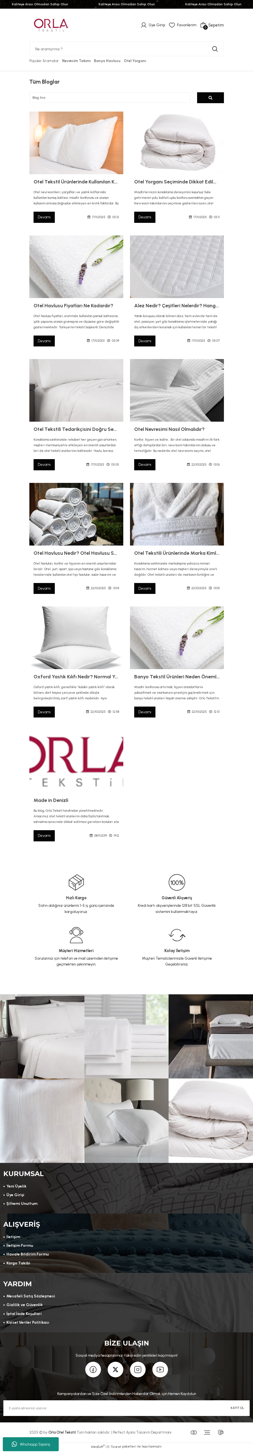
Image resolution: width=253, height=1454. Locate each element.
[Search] (126, 49)
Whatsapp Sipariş (31, 1444)
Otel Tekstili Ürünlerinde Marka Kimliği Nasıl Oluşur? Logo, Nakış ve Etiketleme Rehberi (177, 554)
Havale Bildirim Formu (27, 1256)
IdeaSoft (98, 1450)
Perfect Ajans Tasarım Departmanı (142, 1436)
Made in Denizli (51, 801)
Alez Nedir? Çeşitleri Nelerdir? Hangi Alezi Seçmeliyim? (177, 306)
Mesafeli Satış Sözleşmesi (30, 1298)
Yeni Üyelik (16, 1187)
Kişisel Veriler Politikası (28, 1325)
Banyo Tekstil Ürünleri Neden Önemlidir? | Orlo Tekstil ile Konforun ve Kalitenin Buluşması (177, 677)
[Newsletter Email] (126, 1411)
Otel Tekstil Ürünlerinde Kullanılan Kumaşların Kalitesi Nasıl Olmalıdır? (76, 182)
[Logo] (51, 25)
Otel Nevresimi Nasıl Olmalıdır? (169, 430)
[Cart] (212, 25)
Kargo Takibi (18, 1265)
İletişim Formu (19, 1247)
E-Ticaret (114, 1450)
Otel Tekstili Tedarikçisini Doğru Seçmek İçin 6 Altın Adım (76, 430)
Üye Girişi (15, 1196)
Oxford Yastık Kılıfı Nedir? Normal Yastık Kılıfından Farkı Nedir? (76, 677)
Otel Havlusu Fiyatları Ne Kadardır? (73, 306)
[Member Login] (152, 25)
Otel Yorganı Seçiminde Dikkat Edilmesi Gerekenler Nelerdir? (177, 182)
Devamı (44, 217)
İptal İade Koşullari (24, 1316)
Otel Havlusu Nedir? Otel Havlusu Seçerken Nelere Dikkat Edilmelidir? (76, 554)
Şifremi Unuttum (22, 1205)
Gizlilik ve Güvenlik (24, 1307)
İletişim (13, 1238)
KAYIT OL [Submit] (237, 1411)
